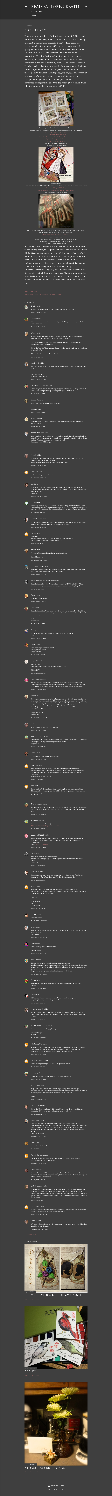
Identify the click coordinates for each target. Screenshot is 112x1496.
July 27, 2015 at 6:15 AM (38, 1180)
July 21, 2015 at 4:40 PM (38, 601)
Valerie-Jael (35, 418)
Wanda (33, 333)
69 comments (34, 1472)
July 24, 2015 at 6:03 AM (38, 988)
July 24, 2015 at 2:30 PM (38, 1038)
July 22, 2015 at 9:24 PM (38, 814)
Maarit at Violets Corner (40, 1026)
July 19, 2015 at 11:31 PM (38, 426)
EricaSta (34, 1221)
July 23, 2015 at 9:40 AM (38, 908)
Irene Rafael (35, 1206)
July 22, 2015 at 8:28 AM (38, 689)
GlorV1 (33, 995)
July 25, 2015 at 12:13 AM (38, 1079)
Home (33, 15)
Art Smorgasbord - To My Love (45, 1468)
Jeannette (35, 400)
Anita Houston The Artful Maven (43, 581)
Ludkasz (34, 914)
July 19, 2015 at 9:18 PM (38, 394)
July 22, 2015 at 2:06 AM (38, 655)
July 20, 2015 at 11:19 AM (38, 513)
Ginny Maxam (36, 1120)
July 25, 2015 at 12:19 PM (38, 1114)
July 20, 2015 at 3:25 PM (38, 527)
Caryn (33, 853)
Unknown (34, 472)
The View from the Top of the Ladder (45, 826)
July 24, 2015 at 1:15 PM (38, 1019)
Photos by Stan (37, 1044)
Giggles (34, 943)
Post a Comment (30, 1234)
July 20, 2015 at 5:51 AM (38, 478)
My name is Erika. (37, 566)
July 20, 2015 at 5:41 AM (38, 465)
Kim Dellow (35, 872)
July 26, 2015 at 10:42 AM (39, 1149)
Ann (32, 630)
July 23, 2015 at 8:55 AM (38, 880)
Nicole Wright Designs (39, 385)
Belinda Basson (37, 679)
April (32, 786)
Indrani (33, 644)
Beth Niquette (36, 1186)
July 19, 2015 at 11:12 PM (38, 412)
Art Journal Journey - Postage (56, 134)
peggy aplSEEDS (37, 835)
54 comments (34, 1375)
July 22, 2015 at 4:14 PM (38, 747)
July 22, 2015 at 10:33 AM (39, 718)
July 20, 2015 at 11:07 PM (39, 560)
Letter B (31, 294)
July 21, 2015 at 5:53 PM (38, 624)
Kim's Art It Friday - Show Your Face (56, 132)
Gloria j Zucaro (36, 1106)
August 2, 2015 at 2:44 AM (39, 1229)
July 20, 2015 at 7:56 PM (38, 543)
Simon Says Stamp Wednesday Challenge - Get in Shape (56, 190)
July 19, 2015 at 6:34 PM (38, 312)
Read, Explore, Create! (55, 6)
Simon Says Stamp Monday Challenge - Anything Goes (56, 137)
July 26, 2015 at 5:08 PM (38, 1163)
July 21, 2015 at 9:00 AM (38, 589)
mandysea (35, 1170)
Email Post (33, 291)
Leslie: (33, 608)
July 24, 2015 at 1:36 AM (38, 953)
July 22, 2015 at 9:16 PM (38, 798)
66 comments (34, 1299)
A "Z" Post (30, 1371)
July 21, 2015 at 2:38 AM (38, 574)
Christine (34, 319)
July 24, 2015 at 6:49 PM (38, 1067)
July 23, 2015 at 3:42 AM (38, 865)
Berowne (34, 595)
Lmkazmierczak (37, 1009)
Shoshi (33, 696)
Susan (33, 980)
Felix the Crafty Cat (38, 736)
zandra (33, 484)
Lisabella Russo (37, 519)
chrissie (34, 550)
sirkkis (33, 927)
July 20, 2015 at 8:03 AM (39, 496)
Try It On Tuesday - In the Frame (56, 139)
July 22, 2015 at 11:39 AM (38, 730)
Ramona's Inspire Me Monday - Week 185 (56, 234)
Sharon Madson (37, 804)
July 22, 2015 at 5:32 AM (38, 673)
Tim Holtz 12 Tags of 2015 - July (56, 188)
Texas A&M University (41, 294)
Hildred (34, 753)
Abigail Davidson (37, 1155)
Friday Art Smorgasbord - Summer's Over (53, 1295)
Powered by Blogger (56, 1485)
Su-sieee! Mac (36, 821)
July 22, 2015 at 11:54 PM (38, 847)
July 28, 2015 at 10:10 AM (39, 1214)
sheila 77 (34, 960)
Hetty (33, 724)
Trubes (33, 886)
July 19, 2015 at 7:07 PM (38, 327)
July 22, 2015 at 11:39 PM (38, 829)
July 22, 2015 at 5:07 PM (38, 759)
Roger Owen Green (38, 661)
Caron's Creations (37, 1060)
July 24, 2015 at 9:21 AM (38, 1003)
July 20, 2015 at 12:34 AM (39, 449)
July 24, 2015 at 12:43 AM (39, 937)
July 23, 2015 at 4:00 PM (39, 921)
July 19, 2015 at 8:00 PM (38, 379)
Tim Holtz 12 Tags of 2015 (57, 294)
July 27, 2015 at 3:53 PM (38, 1200)
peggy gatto (36, 1073)
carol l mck (35, 363)
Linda (33, 1143)
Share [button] (26, 291)
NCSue (33, 533)
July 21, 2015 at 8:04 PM (38, 638)
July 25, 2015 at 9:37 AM (38, 1099)
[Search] (86, 6)
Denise (33, 306)
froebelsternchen (37, 433)
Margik (33, 455)
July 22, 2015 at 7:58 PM (38, 779)
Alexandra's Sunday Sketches (56, 141)
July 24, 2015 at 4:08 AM (39, 974)
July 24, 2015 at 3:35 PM (38, 1054)
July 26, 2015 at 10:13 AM (38, 1136)
